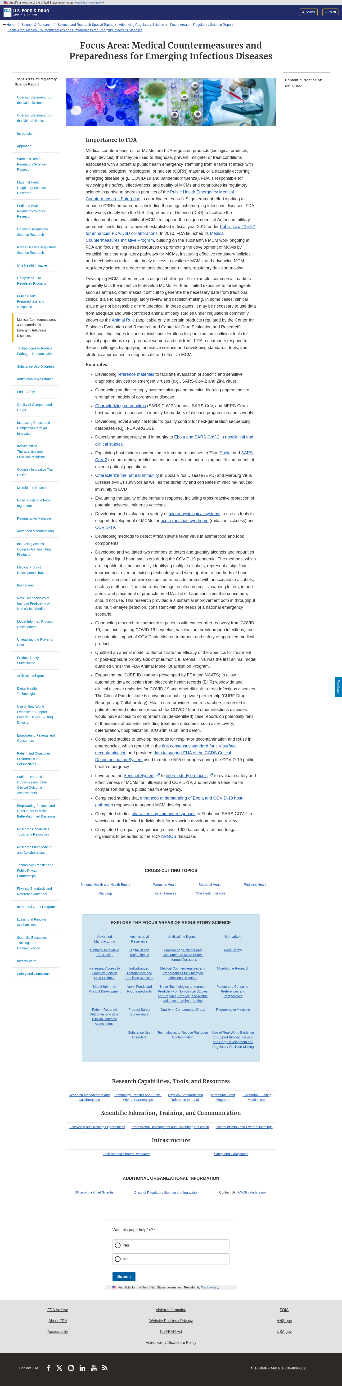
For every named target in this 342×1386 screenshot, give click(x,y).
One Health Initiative (32, 265)
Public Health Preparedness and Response (30, 301)
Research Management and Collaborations (34, 849)
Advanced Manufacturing (35, 531)
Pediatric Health (255, 884)
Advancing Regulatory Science (141, 25)
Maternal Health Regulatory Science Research (31, 187)
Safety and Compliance (34, 974)
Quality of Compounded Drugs (34, 407)
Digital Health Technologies (27, 691)
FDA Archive (57, 1310)
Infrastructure (26, 961)
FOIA (284, 1310)
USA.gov (284, 1332)
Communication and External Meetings (244, 1127)
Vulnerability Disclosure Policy (171, 1343)
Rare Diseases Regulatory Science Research (36, 250)
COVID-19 (105, 527)
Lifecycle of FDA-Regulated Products (31, 280)
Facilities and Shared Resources (127, 1154)
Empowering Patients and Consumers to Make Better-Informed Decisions (36, 811)
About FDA (58, 1321)
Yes (125, 1245)
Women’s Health (165, 884)
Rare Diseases (165, 893)
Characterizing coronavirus (120, 405)
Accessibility (57, 1332)
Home (11, 25)
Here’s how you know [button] (89, 2)
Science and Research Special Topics (85, 25)
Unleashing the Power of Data (35, 642)
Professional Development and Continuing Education (170, 1127)
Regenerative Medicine (34, 518)
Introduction (25, 133)
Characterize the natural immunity (127, 475)
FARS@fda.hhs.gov (251, 1192)
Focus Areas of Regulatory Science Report (201, 25)
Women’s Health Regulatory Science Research (31, 164)
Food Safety (26, 392)
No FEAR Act (171, 1332)
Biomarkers (25, 585)
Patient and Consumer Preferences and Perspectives (33, 758)
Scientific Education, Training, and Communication (32, 943)
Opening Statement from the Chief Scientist (35, 118)
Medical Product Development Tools (31, 570)
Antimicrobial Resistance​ (35, 379)
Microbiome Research (33, 488)
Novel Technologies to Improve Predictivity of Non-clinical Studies (33, 603)
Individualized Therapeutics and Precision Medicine (31, 451)
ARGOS (168, 836)
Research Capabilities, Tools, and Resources (33, 831)
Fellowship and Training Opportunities (97, 1127)
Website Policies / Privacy (171, 1321)
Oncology (105, 893)
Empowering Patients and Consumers (36, 738)
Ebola (225, 453)
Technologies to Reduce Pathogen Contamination (35, 351)
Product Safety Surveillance (28, 660)
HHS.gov (284, 1321)
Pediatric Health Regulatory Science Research (31, 211)
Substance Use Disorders (36, 366)
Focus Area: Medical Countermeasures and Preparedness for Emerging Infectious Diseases (75, 30)
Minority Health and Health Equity (105, 884)
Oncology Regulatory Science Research (32, 232)
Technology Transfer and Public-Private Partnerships (35, 870)
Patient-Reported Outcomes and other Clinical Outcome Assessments (32, 785)
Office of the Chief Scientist (94, 1192)
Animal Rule (123, 320)
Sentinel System (139, 775)
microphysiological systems (194, 513)
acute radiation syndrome (184, 520)
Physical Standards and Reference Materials (34, 891)
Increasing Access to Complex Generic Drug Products (34, 549)
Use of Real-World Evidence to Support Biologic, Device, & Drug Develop (35, 714)
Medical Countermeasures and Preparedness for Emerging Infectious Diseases (182, 973)
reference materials (136, 374)
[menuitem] (306, 84)
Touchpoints (208, 1287)
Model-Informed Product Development (35, 624)
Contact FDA (28, 1368)
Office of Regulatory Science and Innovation (166, 1192)
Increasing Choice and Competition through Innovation (33, 428)
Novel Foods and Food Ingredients (34, 503)
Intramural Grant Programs (37, 907)
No (125, 1259)
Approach (24, 146)
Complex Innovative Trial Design (35, 472)
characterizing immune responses (163, 813)
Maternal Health (210, 884)
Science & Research (37, 25)
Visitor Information (171, 1310)
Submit (124, 1276)
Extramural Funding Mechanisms (31, 922)
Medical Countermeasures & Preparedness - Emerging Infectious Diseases (36, 328)
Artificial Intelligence (31, 676)
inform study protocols (186, 775)
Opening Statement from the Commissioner (35, 100)
